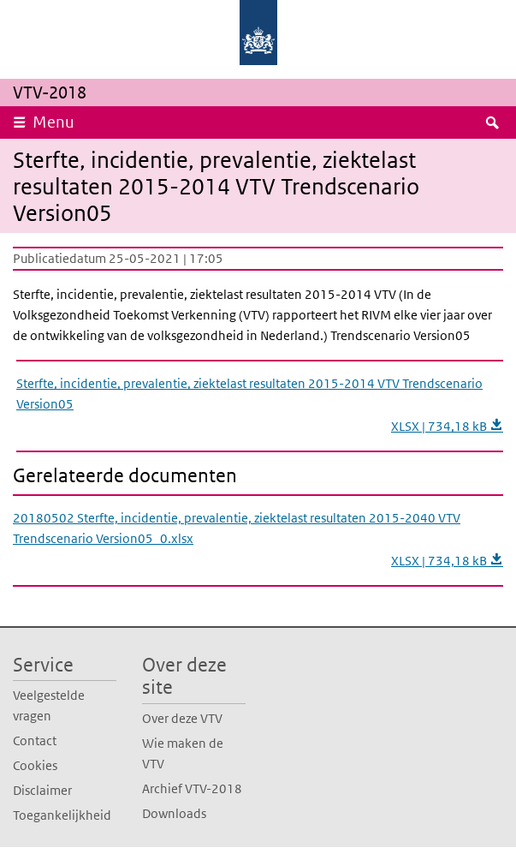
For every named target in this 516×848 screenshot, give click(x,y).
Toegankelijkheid (62, 815)
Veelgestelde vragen (49, 705)
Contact (34, 740)
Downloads (174, 813)
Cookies (35, 765)
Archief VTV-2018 (192, 788)
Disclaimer (42, 790)
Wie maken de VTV (182, 753)
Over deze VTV (182, 718)
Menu (53, 122)
